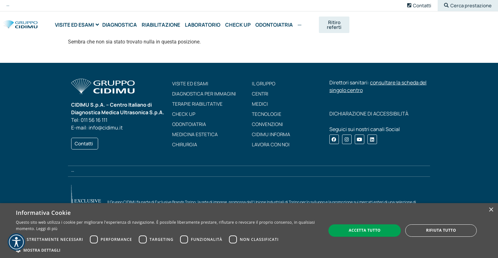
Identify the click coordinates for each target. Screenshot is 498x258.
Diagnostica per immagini (204, 95)
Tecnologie (266, 116)
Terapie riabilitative (197, 106)
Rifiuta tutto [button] (441, 230)
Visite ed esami (190, 85)
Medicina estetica (195, 136)
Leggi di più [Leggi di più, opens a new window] (46, 228)
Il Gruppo (263, 85)
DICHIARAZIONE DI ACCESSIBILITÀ (368, 115)
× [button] (490, 210)
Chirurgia (184, 146)
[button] (468, 5)
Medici (260, 106)
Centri (260, 95)
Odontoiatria (189, 126)
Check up (183, 116)
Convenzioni (267, 126)
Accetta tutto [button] (364, 230)
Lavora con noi (271, 146)
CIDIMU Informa (271, 136)
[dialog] (249, 230)
